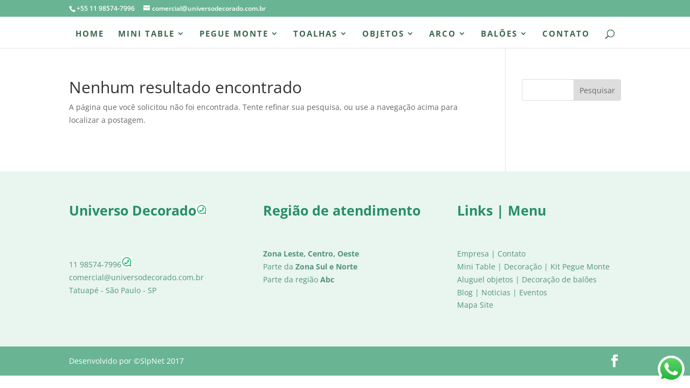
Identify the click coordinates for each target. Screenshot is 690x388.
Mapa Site (475, 305)
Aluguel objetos (485, 279)
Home (89, 34)
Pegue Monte (233, 34)
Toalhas (315, 34)
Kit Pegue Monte (580, 266)
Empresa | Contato (491, 253)
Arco (442, 34)
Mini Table (146, 34)
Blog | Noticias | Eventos (502, 292)
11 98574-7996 (100, 264)
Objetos (383, 34)
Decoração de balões (559, 279)
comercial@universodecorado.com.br (136, 277)
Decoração (523, 266)
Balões (499, 34)
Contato (566, 34)
